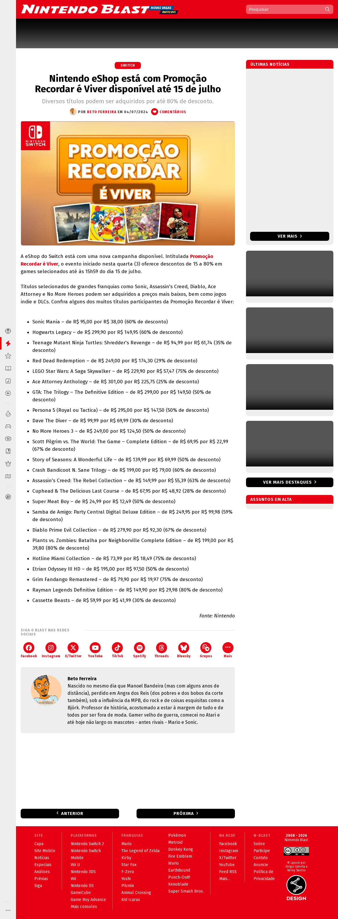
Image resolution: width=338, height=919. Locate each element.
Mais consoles (84, 906)
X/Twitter (73, 650)
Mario (126, 843)
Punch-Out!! (179, 877)
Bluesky (183, 650)
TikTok (117, 650)
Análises (42, 871)
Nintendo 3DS (83, 871)
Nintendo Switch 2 (87, 843)
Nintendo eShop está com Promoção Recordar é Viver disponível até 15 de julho (128, 83)
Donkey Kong (180, 849)
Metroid (175, 842)
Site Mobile (44, 850)
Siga (38, 885)
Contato (261, 857)
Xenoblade (178, 884)
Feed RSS (228, 871)
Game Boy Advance (88, 899)
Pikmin (127, 885)
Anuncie (261, 864)
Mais (227, 650)
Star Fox (129, 864)
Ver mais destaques (287, 482)
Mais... (224, 878)
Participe (262, 850)
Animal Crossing (136, 892)
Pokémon (177, 835)
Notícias (41, 857)
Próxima (184, 813)
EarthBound (179, 870)
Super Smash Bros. (186, 891)
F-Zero (127, 871)
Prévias (41, 878)
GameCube (81, 892)
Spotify (139, 650)
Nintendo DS (82, 885)
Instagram (51, 650)
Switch (128, 65)
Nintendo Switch (86, 850)
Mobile (77, 857)
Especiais (43, 864)
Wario (173, 863)
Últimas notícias (270, 64)
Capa (38, 843)
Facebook (29, 650)
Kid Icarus (130, 899)
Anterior (72, 813)
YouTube (95, 650)
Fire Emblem (180, 856)
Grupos (206, 650)
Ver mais (290, 236)
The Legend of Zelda (140, 850)
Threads (161, 650)
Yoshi (126, 878)
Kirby (126, 857)
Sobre (259, 843)
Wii (73, 878)
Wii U (75, 864)
